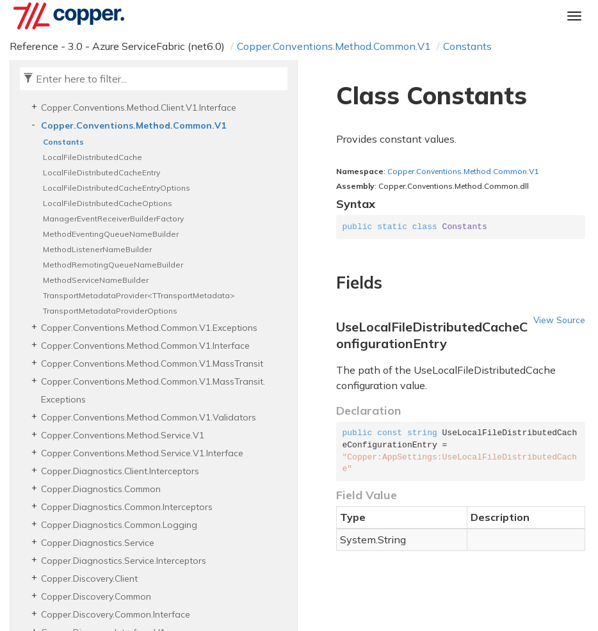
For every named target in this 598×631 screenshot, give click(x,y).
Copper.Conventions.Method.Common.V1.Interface (145, 345)
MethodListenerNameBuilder (97, 249)
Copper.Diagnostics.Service (97, 542)
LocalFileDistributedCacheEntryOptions (116, 188)
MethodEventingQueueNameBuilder (111, 234)
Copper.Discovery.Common (96, 596)
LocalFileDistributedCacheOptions (107, 203)
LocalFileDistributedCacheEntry (101, 172)
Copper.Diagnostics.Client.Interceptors (120, 471)
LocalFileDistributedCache (92, 157)
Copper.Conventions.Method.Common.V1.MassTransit (152, 363)
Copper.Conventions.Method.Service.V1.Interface (142, 453)
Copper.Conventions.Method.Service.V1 (122, 435)
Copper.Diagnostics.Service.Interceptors (123, 560)
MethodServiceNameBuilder (96, 280)
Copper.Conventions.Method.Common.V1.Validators (148, 417)
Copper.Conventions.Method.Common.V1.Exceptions (149, 327)
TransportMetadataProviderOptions (110, 311)
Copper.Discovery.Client (89, 578)
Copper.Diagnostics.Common (101, 489)
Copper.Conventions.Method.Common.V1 (334, 46)
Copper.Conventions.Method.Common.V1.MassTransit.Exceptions (153, 390)
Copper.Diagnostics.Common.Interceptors (127, 507)
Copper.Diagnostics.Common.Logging (119, 525)
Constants (467, 46)
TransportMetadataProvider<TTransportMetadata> (139, 295)
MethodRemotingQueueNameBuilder (113, 264)
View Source (559, 319)
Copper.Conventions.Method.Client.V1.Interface (138, 107)
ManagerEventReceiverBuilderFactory (113, 218)
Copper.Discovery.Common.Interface (115, 614)
